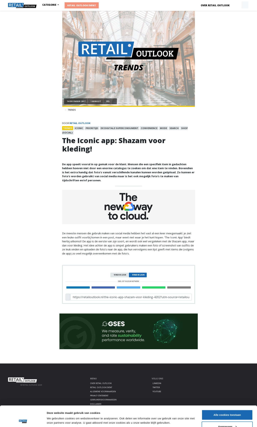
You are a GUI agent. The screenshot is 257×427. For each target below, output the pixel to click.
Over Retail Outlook (215, 5)
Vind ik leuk (120, 275)
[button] (237, 5)
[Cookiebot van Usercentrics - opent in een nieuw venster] (23, 420)
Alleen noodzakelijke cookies (227, 417)
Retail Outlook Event (82, 5)
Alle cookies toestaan (227, 394)
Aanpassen (227, 405)
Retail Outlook (80, 123)
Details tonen (55, 411)
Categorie (49, 4)
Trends (72, 109)
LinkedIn (157, 383)
